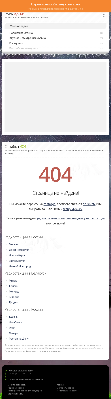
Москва (13, 244)
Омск (12, 327)
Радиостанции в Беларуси (25, 273)
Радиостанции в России (24, 237)
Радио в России (16, 388)
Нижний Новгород (20, 266)
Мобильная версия (17, 385)
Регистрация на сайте (66, 391)
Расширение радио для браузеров (25, 391)
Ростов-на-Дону (19, 338)
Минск (13, 280)
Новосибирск (17, 255)
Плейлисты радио (65, 388)
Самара (13, 333)
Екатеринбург (17, 260)
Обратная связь (15, 394)
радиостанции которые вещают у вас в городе (71, 218)
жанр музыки (72, 209)
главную (50, 204)
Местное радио (19, 26)
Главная (60, 385)
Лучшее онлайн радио (21, 370)
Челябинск (15, 322)
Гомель (13, 286)
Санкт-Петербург (19, 249)
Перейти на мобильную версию (55, 4)
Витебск (14, 297)
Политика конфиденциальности (26, 379)
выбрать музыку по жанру (35, 351)
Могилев (14, 291)
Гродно (13, 302)
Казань (13, 316)
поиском (89, 204)
